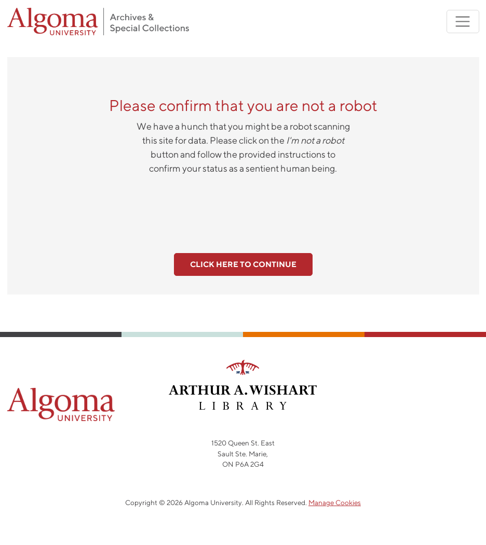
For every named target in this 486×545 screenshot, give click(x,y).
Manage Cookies (334, 502)
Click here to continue (243, 264)
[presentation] (243, 208)
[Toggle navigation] (463, 21)
